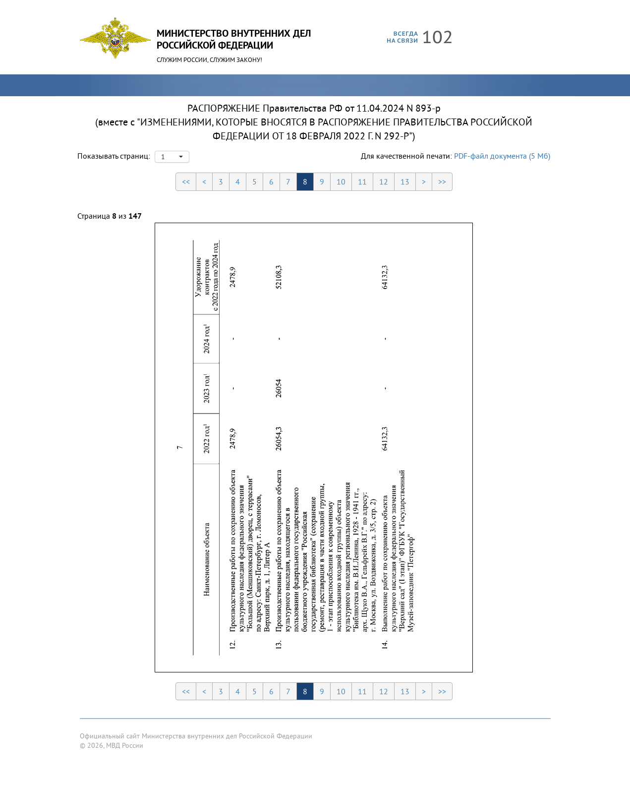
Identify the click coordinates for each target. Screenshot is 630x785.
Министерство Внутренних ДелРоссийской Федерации (234, 39)
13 (405, 181)
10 (341, 181)
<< (186, 181)
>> (442, 181)
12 (383, 181)
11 (362, 181)
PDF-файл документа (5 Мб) (502, 156)
